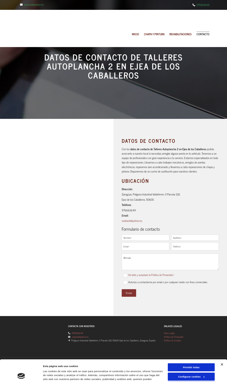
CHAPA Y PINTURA (154, 34)
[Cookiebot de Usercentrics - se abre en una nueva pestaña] (21, 347)
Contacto (202, 34)
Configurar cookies (191, 327)
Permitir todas (191, 318)
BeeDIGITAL (201, 364)
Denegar (191, 337)
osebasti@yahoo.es (34, 4)
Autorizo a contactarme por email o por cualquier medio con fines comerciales (167, 282)
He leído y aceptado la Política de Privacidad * (151, 275)
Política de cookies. (95, 338)
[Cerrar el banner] (222, 316)
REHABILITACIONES (180, 34)
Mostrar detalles (52, 347)
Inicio (135, 34)
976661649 (202, 5)
